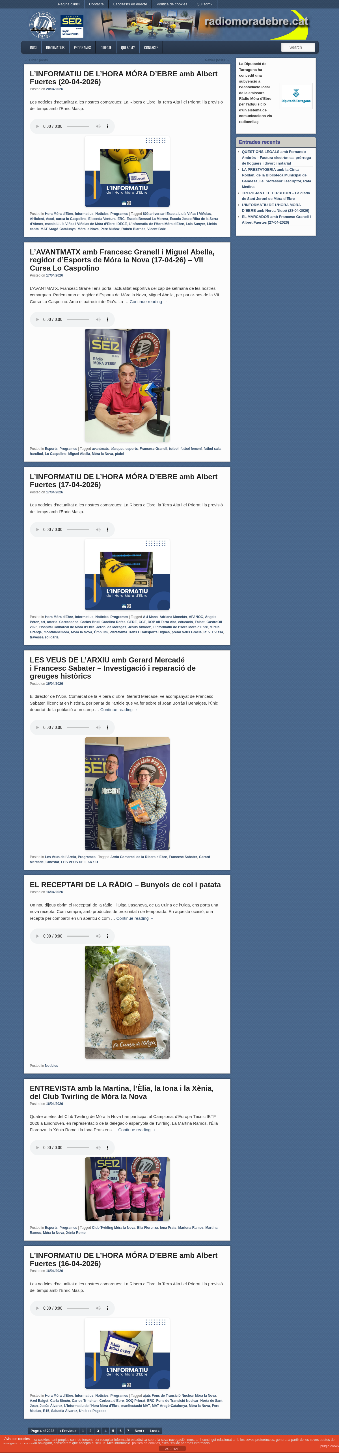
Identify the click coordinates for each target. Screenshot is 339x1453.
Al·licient (37, 219)
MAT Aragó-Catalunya (58, 229)
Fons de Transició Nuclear (177, 1401)
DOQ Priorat (135, 1401)
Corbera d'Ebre (112, 1401)
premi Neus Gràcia (187, 632)
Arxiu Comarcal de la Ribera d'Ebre (138, 857)
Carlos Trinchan (85, 1401)
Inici (33, 47)
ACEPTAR (172, 1448)
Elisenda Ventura (102, 219)
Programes (82, 47)
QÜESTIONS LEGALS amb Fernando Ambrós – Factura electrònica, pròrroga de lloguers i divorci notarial (276, 157)
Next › (139, 1431)
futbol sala (212, 449)
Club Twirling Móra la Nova (113, 1228)
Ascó (50, 219)
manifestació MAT (135, 1406)
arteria (52, 622)
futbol (173, 449)
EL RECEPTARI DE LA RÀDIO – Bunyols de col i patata (125, 884)
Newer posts (217, 60)
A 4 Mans (150, 617)
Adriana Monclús (173, 617)
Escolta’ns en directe (130, 4)
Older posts (36, 60)
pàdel (119, 454)
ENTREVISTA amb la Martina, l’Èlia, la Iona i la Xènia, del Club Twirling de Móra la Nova (122, 1092)
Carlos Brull (90, 622)
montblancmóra (56, 632)
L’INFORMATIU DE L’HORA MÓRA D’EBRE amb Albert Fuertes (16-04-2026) (124, 1259)
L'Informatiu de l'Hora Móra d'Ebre (156, 224)
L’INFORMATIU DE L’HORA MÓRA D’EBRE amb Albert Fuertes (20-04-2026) (124, 78)
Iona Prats (168, 1228)
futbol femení (191, 449)
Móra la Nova (88, 229)
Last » (155, 1431)
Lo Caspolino (55, 454)
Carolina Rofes (114, 622)
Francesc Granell (153, 449)
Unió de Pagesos (93, 1411)
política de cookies (146, 1443)
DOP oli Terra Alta (162, 622)
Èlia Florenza (147, 1228)
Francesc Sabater (183, 857)
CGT (142, 622)
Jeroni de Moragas (111, 627)
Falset (200, 622)
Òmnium (101, 632)
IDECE (121, 224)
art (43, 622)
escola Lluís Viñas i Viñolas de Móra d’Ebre (80, 224)
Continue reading (148, 301)
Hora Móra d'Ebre (59, 214)
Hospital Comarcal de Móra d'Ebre (66, 627)
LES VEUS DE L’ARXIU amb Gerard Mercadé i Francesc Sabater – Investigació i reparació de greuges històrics (113, 668)
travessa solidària (44, 637)
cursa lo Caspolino (71, 219)
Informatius (55, 47)
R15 (207, 632)
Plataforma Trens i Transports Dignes (140, 632)
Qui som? (205, 4)
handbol (36, 454)
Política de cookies (172, 4)
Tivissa (217, 632)
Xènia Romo (76, 1233)
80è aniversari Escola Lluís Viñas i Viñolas (177, 214)
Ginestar (52, 862)
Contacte (96, 4)
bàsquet (117, 449)
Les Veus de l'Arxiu (60, 857)
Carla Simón (60, 1401)
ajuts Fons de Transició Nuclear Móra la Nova (179, 1396)
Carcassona (69, 622)
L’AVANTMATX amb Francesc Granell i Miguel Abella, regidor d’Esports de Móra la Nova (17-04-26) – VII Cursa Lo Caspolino (122, 260)
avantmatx (100, 449)
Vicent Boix (156, 229)
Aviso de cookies (17, 1439)
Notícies (102, 214)
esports (132, 449)
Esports (51, 449)
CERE (132, 622)
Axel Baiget (39, 1401)
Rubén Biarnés (134, 229)
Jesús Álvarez (139, 627)
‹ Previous (68, 1431)
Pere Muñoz (110, 229)
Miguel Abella (79, 454)
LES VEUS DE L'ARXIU (79, 862)
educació (185, 622)
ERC (121, 219)
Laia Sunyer (195, 224)
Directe (105, 47)
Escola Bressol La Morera (147, 219)
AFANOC (196, 617)
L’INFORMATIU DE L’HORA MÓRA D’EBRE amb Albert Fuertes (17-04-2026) (124, 480)
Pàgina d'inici (68, 4)
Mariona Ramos (190, 1228)
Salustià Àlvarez (64, 1411)
